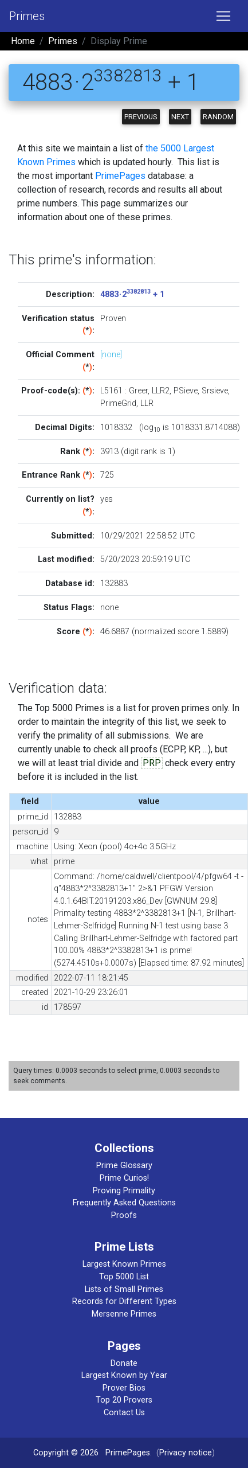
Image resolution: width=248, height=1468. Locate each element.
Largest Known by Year (124, 1375)
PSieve (186, 391)
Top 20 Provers (124, 1400)
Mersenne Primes (124, 1314)
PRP (152, 763)
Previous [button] (141, 116)
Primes (27, 16)
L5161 (111, 391)
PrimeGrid (118, 403)
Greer (138, 391)
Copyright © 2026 (66, 1453)
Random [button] (218, 116)
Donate (124, 1363)
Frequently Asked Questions (124, 1203)
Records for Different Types (124, 1301)
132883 (114, 583)
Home (23, 41)
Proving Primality (124, 1191)
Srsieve (215, 391)
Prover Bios (124, 1388)
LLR (146, 403)
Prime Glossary (124, 1165)
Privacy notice (185, 1453)
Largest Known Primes (124, 1264)
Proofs (124, 1215)
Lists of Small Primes (124, 1289)
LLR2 (161, 391)
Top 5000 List (124, 1277)
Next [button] (180, 116)
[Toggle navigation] (223, 16)
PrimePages (120, 175)
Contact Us (124, 1413)
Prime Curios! (124, 1178)
